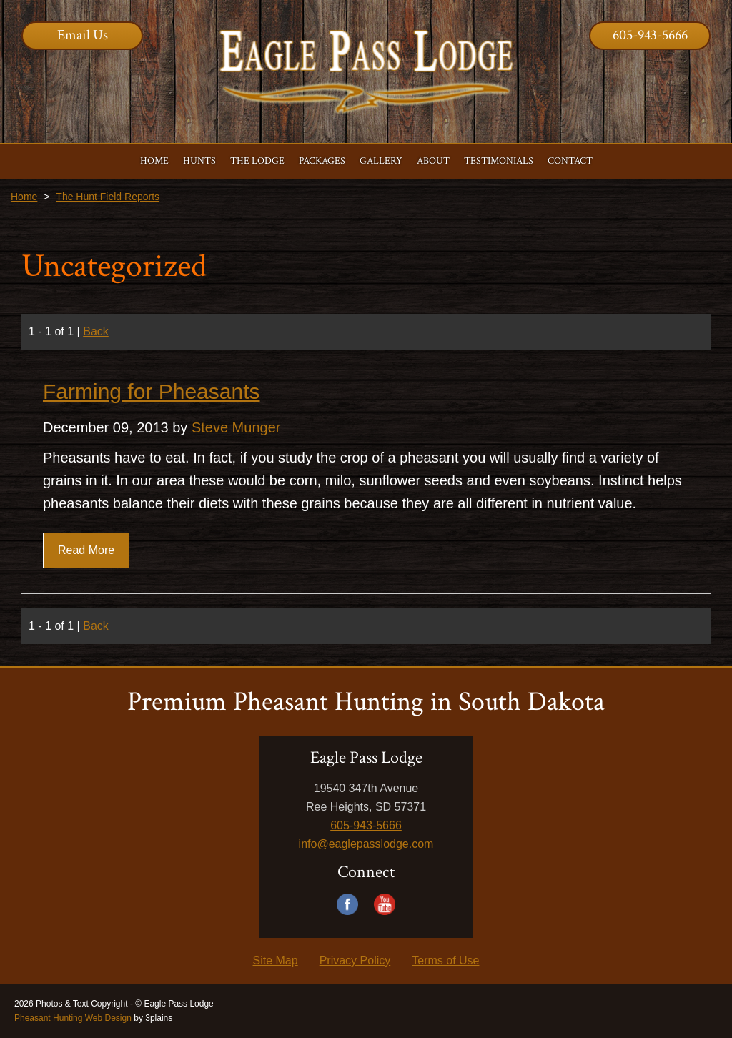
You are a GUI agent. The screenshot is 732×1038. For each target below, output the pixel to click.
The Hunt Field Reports (107, 196)
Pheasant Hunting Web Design (73, 1018)
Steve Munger (236, 427)
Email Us (82, 35)
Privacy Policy (355, 960)
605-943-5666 (650, 35)
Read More (86, 550)
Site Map (275, 960)
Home (24, 196)
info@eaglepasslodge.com (366, 844)
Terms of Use (445, 960)
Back (96, 331)
